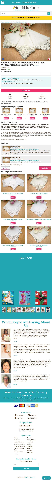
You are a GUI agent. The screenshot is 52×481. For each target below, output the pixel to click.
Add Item (6, 118)
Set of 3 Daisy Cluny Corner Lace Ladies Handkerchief (39, 219)
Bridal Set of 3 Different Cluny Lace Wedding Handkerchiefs (13, 194)
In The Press (29, 448)
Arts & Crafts (17, 439)
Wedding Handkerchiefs (10, 22)
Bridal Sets (18, 22)
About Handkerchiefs (19, 442)
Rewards (46, 478)
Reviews (5, 168)
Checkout (33, 2)
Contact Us (32, 418)
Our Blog (16, 437)
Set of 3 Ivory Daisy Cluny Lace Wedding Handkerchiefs (39, 246)
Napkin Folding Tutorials (19, 446)
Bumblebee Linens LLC (30, 477)
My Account (16, 2)
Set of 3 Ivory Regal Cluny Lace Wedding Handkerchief (39, 194)
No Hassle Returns (8, 82)
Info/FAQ (29, 444)
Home (2, 22)
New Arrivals (30, 452)
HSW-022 (24, 22)
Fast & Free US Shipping (10, 78)
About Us (29, 437)
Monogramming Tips (18, 451)
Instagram (19, 418)
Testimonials (29, 446)
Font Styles (16, 454)
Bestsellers (29, 450)
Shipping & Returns (31, 439)
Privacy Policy (30, 442)
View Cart (25, 2)
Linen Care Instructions (19, 444)
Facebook (19, 415)
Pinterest (32, 415)
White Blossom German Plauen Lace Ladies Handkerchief (13, 220)
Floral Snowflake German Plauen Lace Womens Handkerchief (13, 246)
